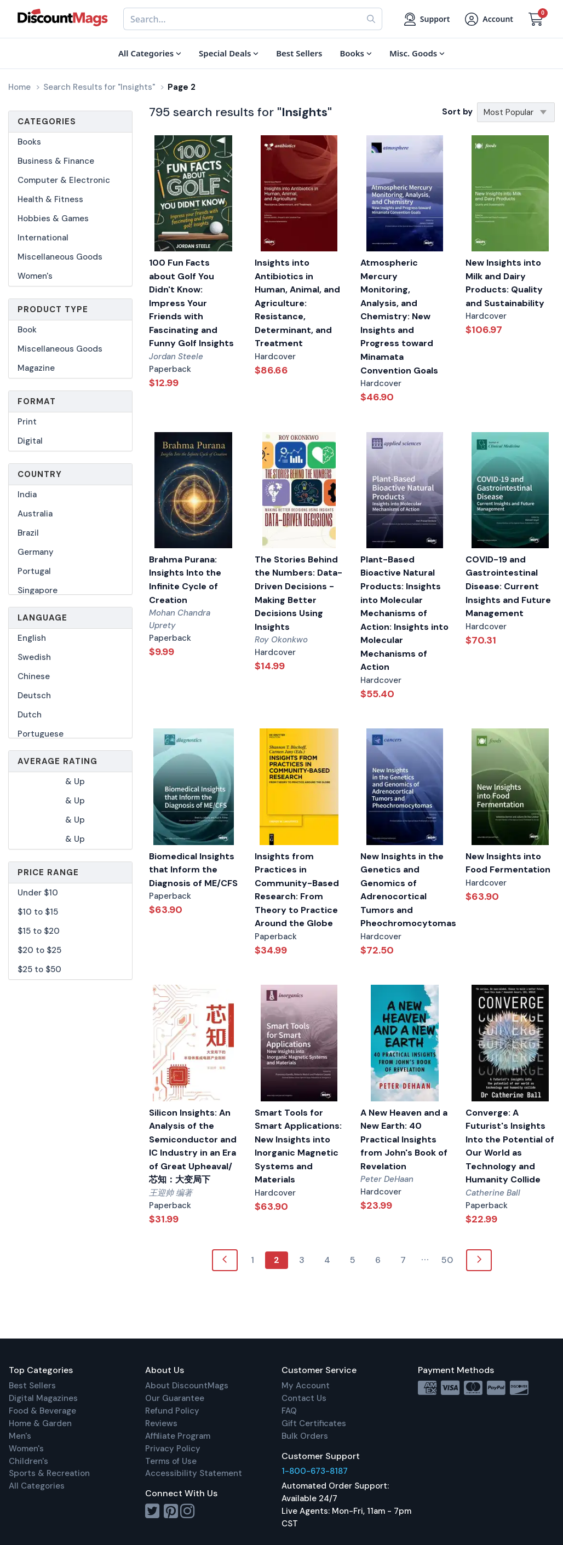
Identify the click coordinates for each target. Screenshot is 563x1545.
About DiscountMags (186, 1385)
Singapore (38, 590)
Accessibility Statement (193, 1473)
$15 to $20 (39, 931)
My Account (306, 1385)
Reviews (161, 1423)
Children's (28, 1461)
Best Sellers (32, 1385)
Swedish (34, 657)
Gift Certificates (314, 1423)
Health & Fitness (50, 199)
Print (27, 421)
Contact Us (304, 1398)
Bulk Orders (305, 1436)
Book (27, 329)
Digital (30, 440)
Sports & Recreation (49, 1473)
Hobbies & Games (53, 218)
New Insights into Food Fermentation (508, 863)
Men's (20, 1436)
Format (37, 401)
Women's (35, 276)
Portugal (34, 571)
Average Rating (57, 761)
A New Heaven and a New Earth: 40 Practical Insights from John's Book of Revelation (403, 1139)
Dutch (30, 714)
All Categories (37, 1485)
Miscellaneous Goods (60, 256)
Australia (35, 513)
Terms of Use (171, 1461)
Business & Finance (56, 161)
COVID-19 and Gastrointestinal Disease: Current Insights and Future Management (508, 586)
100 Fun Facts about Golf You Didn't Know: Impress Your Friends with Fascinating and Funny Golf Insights (191, 303)
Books (29, 141)
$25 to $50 (39, 969)
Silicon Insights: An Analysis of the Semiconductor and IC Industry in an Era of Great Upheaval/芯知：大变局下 (193, 1146)
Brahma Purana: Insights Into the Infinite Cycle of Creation (185, 580)
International (43, 237)
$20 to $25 (39, 950)
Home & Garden (40, 1423)
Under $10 (38, 892)
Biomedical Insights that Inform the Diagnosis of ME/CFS (193, 870)
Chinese (34, 676)
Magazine (36, 368)
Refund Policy (172, 1410)
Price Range (48, 872)
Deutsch (34, 695)
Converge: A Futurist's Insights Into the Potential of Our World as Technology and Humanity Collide (510, 1146)
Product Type (53, 309)
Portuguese (41, 733)
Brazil (28, 532)
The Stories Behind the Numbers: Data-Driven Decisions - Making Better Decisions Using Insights (298, 593)
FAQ (289, 1410)
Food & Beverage (42, 1410)
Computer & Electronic (64, 180)
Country (40, 474)
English (32, 638)
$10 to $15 (38, 911)
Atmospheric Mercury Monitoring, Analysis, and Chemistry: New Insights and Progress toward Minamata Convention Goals (399, 316)
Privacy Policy (172, 1448)
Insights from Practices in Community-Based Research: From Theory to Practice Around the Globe (297, 890)
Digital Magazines (43, 1398)
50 (447, 1260)
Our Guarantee (174, 1398)
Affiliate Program (177, 1436)
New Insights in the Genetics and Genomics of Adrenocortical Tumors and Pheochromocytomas (405, 890)
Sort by (457, 111)
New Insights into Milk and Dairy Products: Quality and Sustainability (505, 283)
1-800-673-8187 (315, 1471)
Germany (36, 552)
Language (42, 617)
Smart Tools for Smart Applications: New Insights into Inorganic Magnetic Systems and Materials (298, 1146)
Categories (47, 121)
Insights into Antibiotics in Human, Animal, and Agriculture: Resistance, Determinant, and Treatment (297, 303)
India (27, 494)
